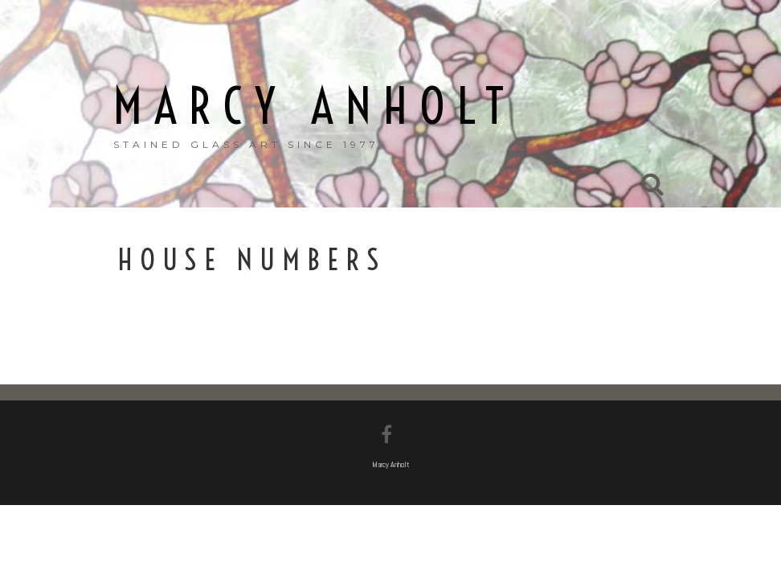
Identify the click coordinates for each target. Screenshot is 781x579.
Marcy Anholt (314, 106)
